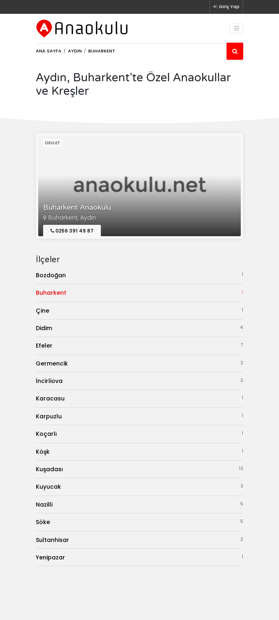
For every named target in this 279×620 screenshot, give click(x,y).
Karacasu (139, 398)
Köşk (139, 451)
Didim (139, 328)
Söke (139, 522)
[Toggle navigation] (236, 28)
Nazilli (139, 504)
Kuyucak (139, 486)
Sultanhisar (139, 539)
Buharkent (139, 292)
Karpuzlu (139, 416)
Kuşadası (139, 469)
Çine (139, 310)
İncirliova (139, 380)
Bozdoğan (139, 275)
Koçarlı (139, 433)
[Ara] (235, 51)
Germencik (139, 363)
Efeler (139, 345)
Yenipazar (139, 557)
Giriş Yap (226, 6)
